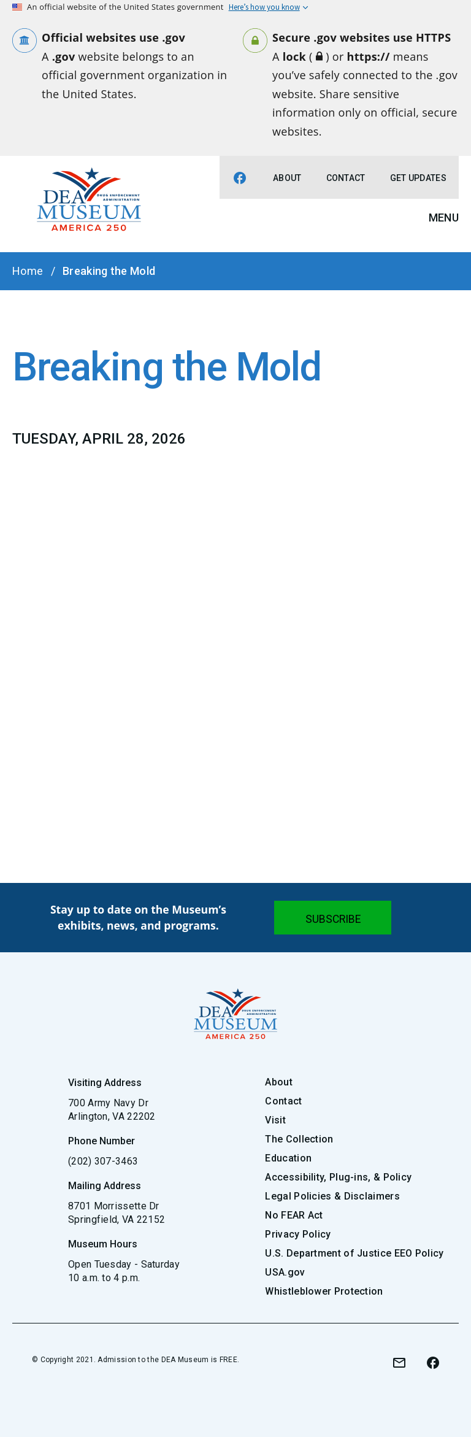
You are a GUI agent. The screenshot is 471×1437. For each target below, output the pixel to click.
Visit (275, 1120)
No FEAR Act (294, 1215)
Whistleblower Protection (324, 1291)
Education (288, 1158)
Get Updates (418, 178)
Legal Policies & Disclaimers (332, 1196)
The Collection (299, 1139)
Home (27, 270)
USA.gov (285, 1272)
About (287, 178)
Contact (346, 178)
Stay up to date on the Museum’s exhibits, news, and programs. (138, 917)
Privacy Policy (298, 1234)
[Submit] (332, 917)
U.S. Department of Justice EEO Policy (354, 1253)
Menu (444, 217)
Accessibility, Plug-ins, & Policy (338, 1177)
